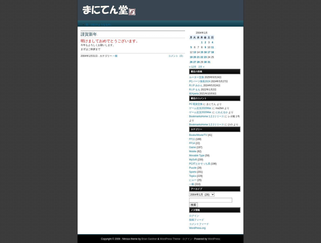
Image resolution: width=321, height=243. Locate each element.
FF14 (192, 143)
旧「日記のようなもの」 (99, 24)
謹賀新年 (89, 34)
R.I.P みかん (196, 85)
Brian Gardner (149, 238)
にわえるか (222, 112)
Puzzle (193, 167)
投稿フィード (196, 219)
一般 (115, 56)
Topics (192, 176)
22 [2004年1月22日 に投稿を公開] (201, 57)
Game (192, 147)
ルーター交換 (196, 77)
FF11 (192, 139)
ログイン (194, 215)
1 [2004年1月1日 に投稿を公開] (201, 42)
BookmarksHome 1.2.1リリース (206, 116)
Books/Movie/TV (198, 135)
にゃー (193, 180)
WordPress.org (197, 228)
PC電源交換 (195, 104)
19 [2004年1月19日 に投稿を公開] (191, 57)
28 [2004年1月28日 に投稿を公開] (198, 62)
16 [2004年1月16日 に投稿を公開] (205, 52)
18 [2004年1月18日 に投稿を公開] (212, 52)
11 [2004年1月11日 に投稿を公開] (212, 47)
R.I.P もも (194, 89)
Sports (192, 171)
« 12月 (192, 66)
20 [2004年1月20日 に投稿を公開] (194, 57)
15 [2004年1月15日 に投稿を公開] (201, 52)
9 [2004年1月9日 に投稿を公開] (205, 47)
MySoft (193, 159)
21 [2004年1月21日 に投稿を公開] (198, 57)
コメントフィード (199, 224)
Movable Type (197, 155)
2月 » (201, 66)
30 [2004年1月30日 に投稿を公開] (205, 62)
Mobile (192, 151)
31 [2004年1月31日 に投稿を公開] (209, 62)
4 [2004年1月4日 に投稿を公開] (212, 42)
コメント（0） (176, 56)
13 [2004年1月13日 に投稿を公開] (194, 52)
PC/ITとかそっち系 (199, 163)
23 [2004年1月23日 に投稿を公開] (205, 57)
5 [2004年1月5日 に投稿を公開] (191, 47)
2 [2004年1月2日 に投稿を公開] (205, 42)
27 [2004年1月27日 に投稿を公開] (194, 62)
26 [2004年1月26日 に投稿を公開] (191, 62)
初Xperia (194, 93)
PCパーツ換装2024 (199, 81)
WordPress (214, 238)
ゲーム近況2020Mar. (200, 108)
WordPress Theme (170, 238)
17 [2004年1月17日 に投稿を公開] (209, 52)
